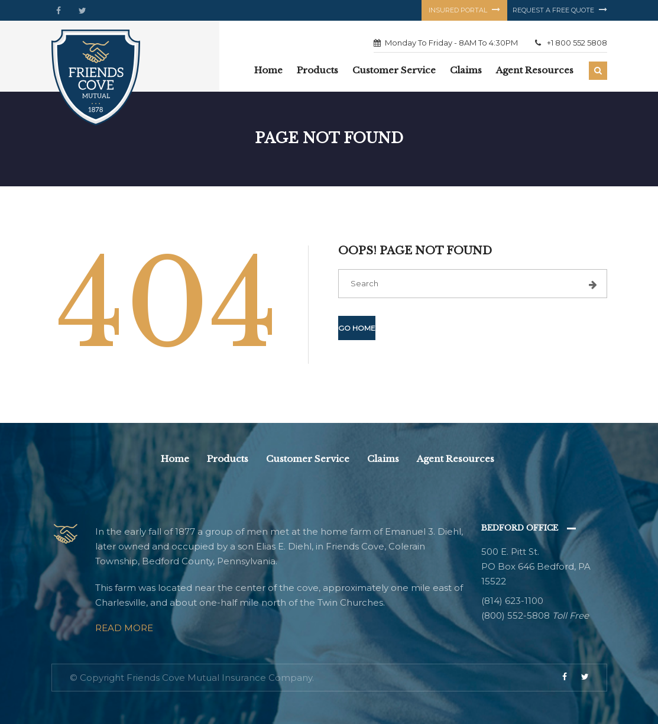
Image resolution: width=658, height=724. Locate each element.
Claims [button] (466, 70)
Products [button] (317, 70)
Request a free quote (560, 10)
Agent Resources (534, 70)
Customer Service (307, 458)
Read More (124, 628)
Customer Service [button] (394, 70)
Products (227, 458)
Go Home (356, 328)
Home (268, 70)
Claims (383, 458)
